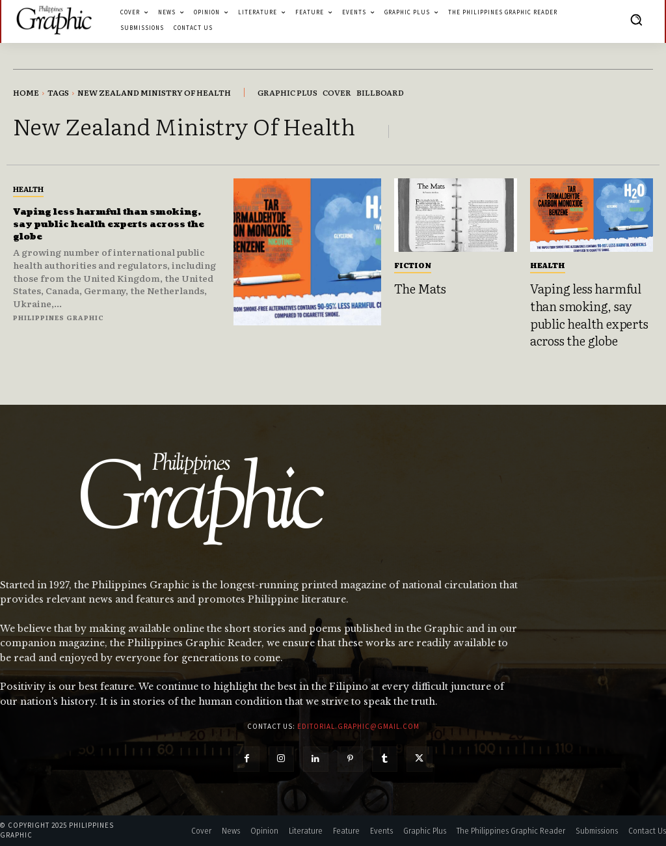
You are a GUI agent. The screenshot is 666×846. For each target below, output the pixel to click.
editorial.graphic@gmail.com (358, 726)
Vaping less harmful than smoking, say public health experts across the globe (99, 223)
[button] (636, 19)
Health (28, 189)
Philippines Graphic (58, 317)
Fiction (412, 265)
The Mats (420, 288)
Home (26, 92)
